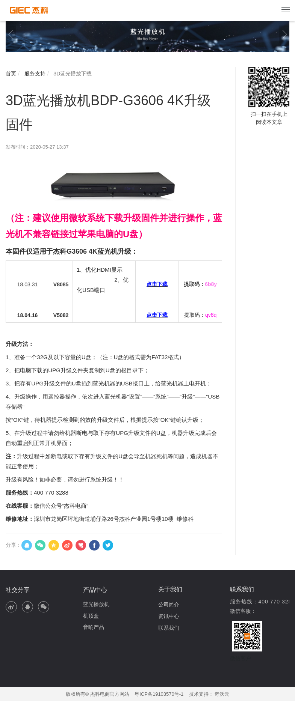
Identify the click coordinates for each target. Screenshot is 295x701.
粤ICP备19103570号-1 (159, 694)
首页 (11, 74)
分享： (13, 545)
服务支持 (34, 74)
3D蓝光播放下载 (72, 74)
